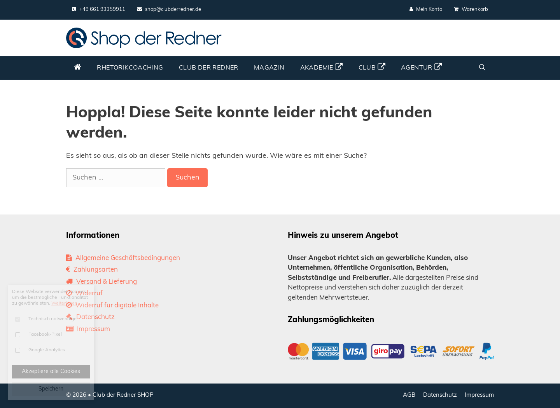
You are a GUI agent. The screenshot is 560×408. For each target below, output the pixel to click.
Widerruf (84, 293)
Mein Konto (426, 9)
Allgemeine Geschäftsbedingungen (123, 258)
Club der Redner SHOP (123, 395)
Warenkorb (471, 9)
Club (372, 67)
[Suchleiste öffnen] (482, 68)
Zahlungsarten (92, 270)
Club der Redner (208, 68)
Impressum (88, 329)
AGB (409, 395)
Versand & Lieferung (101, 282)
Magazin (269, 68)
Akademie (321, 67)
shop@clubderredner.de (169, 9)
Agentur (421, 67)
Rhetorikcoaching (130, 68)
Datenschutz (90, 317)
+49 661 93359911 (98, 9)
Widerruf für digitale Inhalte (112, 305)
